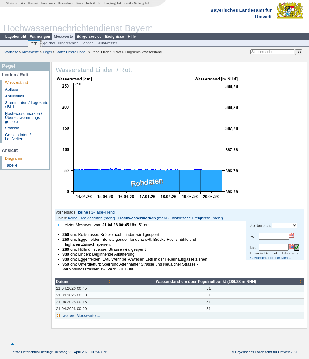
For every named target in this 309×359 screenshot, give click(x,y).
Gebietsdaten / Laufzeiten (18, 136)
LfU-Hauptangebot (109, 3)
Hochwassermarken (137, 218)
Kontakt (33, 3)
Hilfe (132, 36)
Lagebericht (15, 36)
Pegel (34, 43)
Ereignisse (114, 36)
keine (73, 218)
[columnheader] (84, 281)
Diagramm (14, 158)
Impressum (48, 3)
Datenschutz (65, 3)
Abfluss (11, 89)
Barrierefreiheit (85, 3)
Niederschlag (68, 43)
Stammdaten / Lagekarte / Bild (26, 104)
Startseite (12, 3)
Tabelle (11, 165)
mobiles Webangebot (136, 3)
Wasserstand (16, 82)
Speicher (48, 43)
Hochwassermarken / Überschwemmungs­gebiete (23, 117)
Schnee (87, 43)
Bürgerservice (89, 36)
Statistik (12, 128)
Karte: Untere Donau (72, 52)
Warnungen (40, 36)
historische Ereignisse (191, 218)
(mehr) (109, 218)
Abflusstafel (15, 96)
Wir (23, 3)
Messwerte (63, 36)
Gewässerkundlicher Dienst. (270, 258)
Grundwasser (107, 43)
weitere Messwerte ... (81, 315)
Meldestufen (91, 218)
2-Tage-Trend (103, 212)
